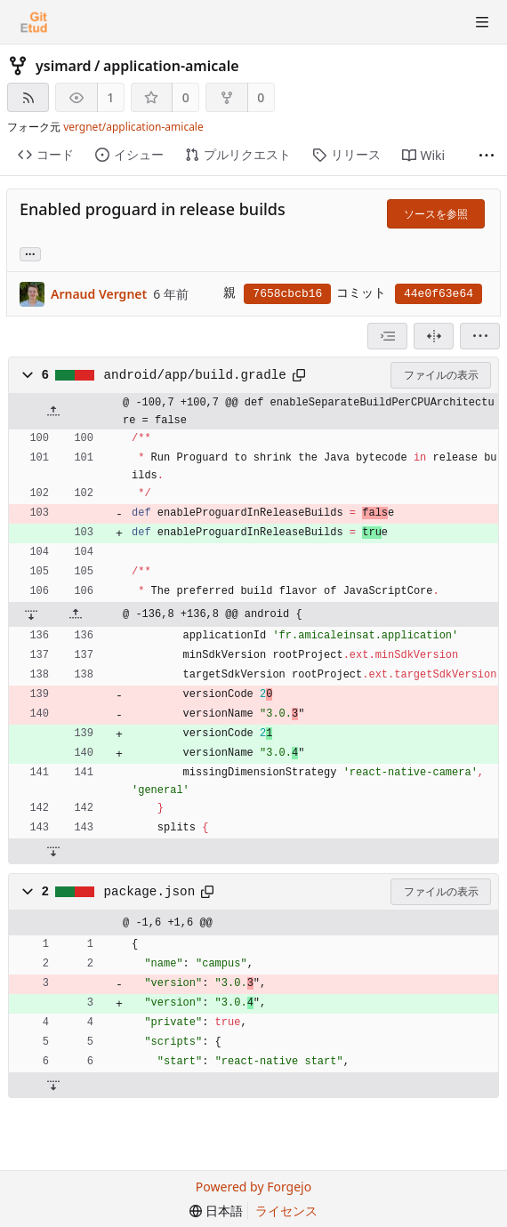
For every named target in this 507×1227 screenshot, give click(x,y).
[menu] (480, 336)
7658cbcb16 (287, 294)
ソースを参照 (436, 213)
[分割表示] (434, 336)
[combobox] (387, 336)
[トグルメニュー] (482, 22)
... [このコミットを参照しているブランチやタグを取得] (30, 253)
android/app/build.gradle (195, 375)
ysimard (64, 66)
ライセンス (286, 1210)
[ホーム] (34, 22)
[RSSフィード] (28, 97)
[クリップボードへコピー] (298, 375)
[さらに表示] (486, 155)
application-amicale (171, 66)
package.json (150, 892)
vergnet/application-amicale (133, 126)
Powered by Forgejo (253, 1186)
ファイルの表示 (441, 374)
